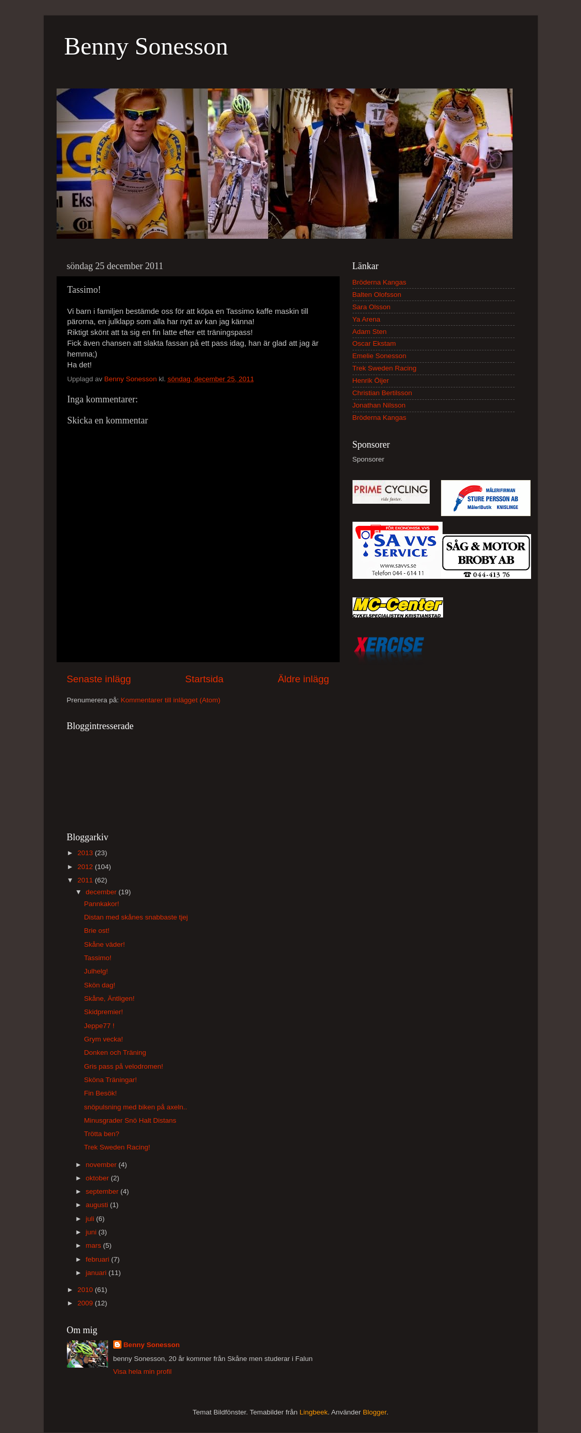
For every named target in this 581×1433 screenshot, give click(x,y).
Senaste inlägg (99, 679)
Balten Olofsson (377, 294)
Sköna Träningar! (110, 1080)
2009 (86, 1303)
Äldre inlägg (303, 679)
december (102, 892)
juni (92, 1232)
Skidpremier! (103, 1012)
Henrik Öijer (371, 380)
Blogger (374, 1412)
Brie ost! (97, 930)
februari (99, 1259)
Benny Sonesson (146, 46)
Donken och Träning (115, 1052)
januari (97, 1273)
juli (91, 1219)
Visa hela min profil (142, 1371)
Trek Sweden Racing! (117, 1147)
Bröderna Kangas (380, 282)
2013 (86, 853)
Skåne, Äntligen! (109, 998)
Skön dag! (99, 985)
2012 (86, 867)
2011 (86, 880)
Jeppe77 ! (99, 1026)
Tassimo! (97, 958)
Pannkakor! (101, 904)
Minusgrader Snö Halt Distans (130, 1120)
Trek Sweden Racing (385, 368)
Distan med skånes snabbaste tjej (136, 917)
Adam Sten (370, 331)
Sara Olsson (372, 307)
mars (94, 1245)
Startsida (204, 679)
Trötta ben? (101, 1134)
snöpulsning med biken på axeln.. (135, 1107)
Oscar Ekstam (374, 343)
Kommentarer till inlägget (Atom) (171, 700)
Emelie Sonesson (380, 356)
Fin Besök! (100, 1093)
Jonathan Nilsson (379, 405)
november (102, 1165)
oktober (98, 1178)
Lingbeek (314, 1412)
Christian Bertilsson (382, 393)
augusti (98, 1205)
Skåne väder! (104, 944)
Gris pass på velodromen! (123, 1066)
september (103, 1191)
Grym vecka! (103, 1039)
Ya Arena (367, 319)
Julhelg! (96, 971)
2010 (86, 1290)
